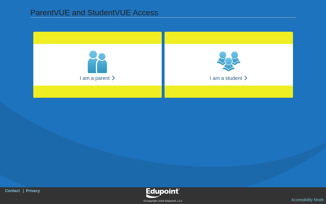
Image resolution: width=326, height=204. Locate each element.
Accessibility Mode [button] (307, 199)
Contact (12, 190)
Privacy (33, 190)
